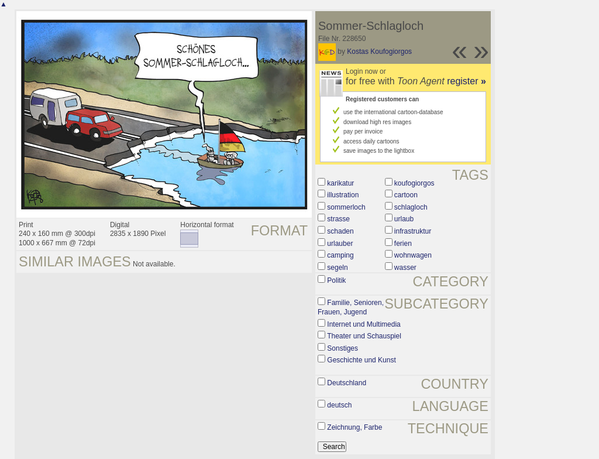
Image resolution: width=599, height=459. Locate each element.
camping (340, 255)
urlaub (404, 219)
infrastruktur (412, 231)
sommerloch (346, 207)
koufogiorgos (414, 183)
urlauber (340, 243)
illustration (343, 195)
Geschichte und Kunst (361, 360)
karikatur (340, 183)
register (466, 81)
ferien (403, 243)
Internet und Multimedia (363, 324)
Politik (336, 280)
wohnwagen (413, 255)
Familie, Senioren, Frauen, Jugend (351, 307)
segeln (337, 267)
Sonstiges (342, 348)
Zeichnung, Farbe (354, 427)
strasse (338, 219)
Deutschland (346, 383)
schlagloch (411, 207)
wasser (405, 267)
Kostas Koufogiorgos (379, 51)
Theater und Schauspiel (364, 336)
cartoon (406, 195)
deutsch (339, 405)
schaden (340, 231)
